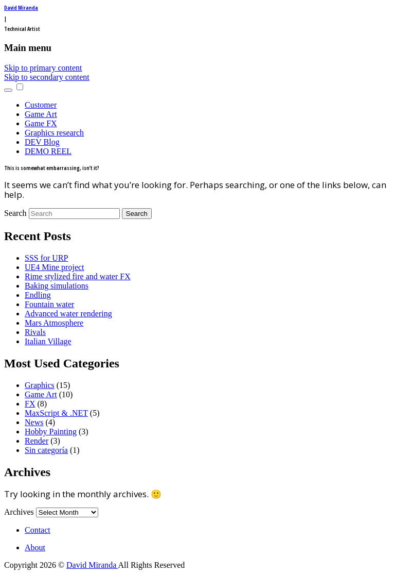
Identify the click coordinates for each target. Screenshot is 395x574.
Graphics (40, 385)
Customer (41, 104)
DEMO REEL (48, 151)
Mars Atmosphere (54, 322)
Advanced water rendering (68, 313)
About (35, 547)
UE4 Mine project (54, 267)
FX (30, 403)
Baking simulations (56, 285)
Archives (19, 512)
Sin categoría (46, 450)
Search (15, 213)
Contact (37, 530)
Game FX (41, 123)
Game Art (41, 114)
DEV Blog (42, 142)
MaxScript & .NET (56, 413)
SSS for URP (46, 258)
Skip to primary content (43, 67)
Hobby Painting (51, 431)
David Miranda (21, 7)
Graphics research (54, 132)
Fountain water (49, 304)
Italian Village (48, 341)
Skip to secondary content (46, 77)
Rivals (35, 332)
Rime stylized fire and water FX (78, 276)
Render (36, 440)
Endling (38, 295)
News (34, 422)
